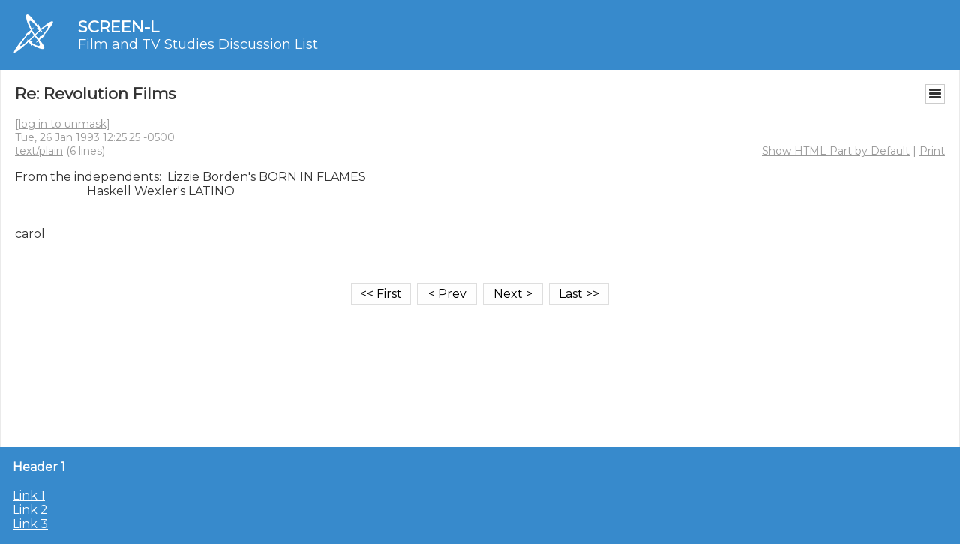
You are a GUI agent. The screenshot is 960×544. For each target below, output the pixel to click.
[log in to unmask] (62, 124)
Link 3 (30, 524)
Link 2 (30, 510)
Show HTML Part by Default (836, 151)
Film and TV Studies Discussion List (198, 44)
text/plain (39, 151)
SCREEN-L (118, 26)
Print (932, 151)
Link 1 (29, 495)
